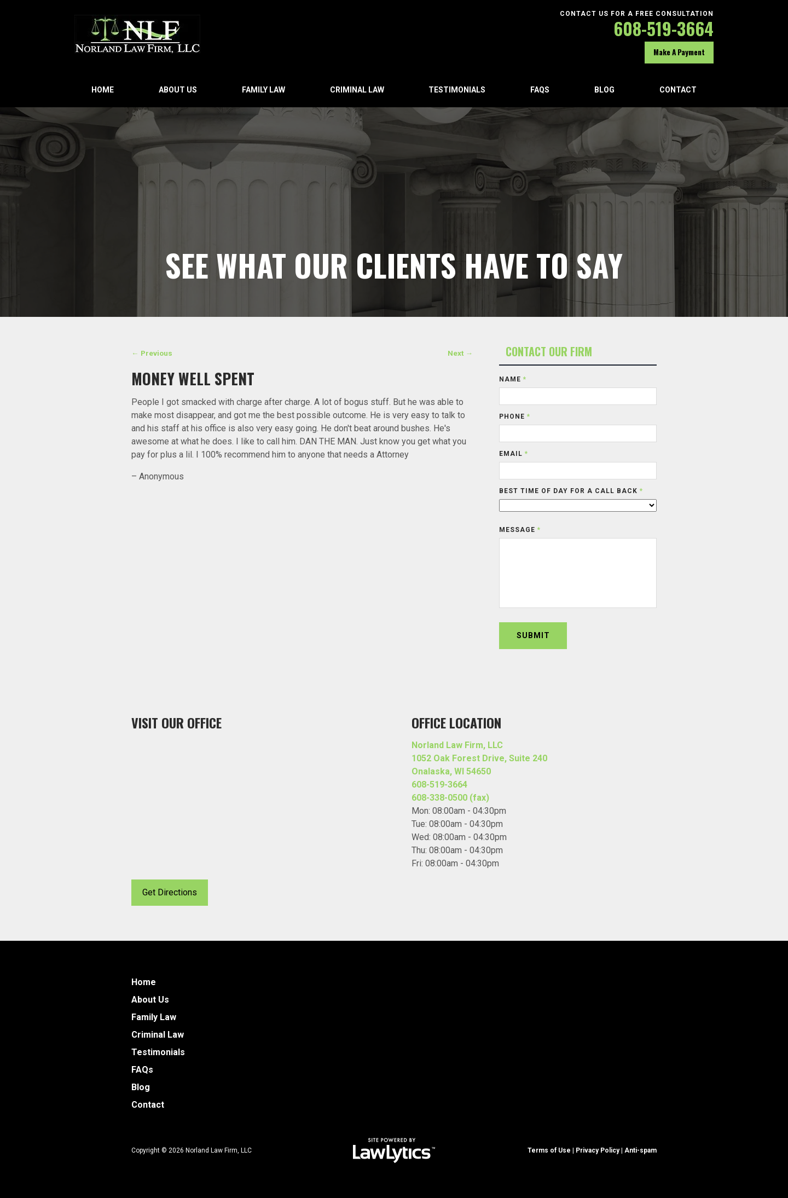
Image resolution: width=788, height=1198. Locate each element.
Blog (604, 89)
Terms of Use (549, 1150)
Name (512, 379)
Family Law (263, 89)
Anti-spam (640, 1150)
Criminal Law (357, 89)
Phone (514, 416)
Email (513, 454)
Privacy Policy (597, 1150)
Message (520, 530)
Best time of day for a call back (571, 491)
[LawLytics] (394, 1150)
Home (102, 89)
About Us (178, 89)
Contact (678, 89)
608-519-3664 (663, 28)
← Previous (151, 353)
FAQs (539, 89)
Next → (460, 353)
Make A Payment (679, 52)
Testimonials (456, 89)
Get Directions (169, 892)
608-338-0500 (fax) (450, 797)
